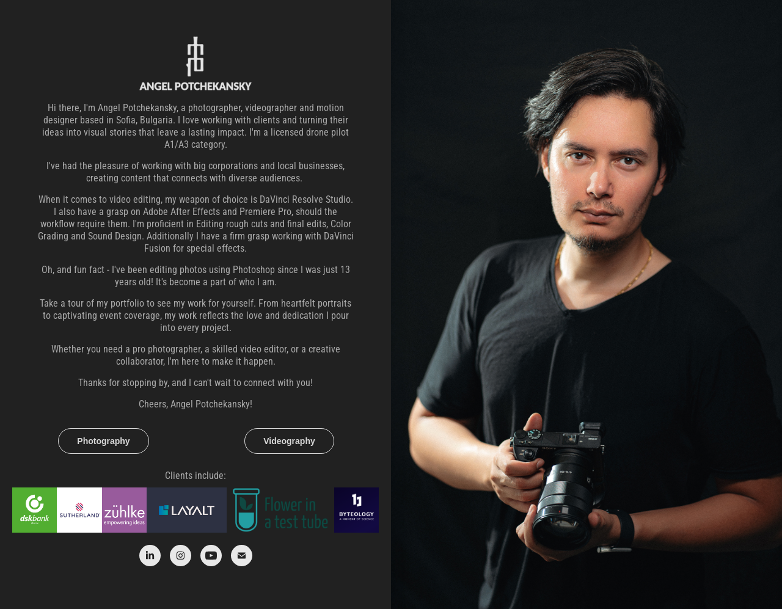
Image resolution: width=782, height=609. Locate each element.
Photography (103, 441)
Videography (289, 441)
